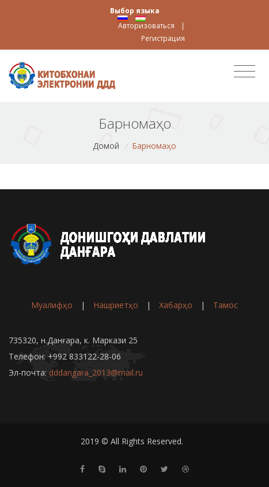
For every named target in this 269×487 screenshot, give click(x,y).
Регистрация (163, 38)
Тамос (225, 304)
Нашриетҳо (115, 304)
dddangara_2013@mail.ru (96, 372)
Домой (106, 145)
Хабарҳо (175, 304)
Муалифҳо (52, 304)
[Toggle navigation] (244, 71)
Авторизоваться (146, 26)
